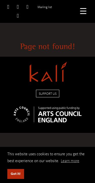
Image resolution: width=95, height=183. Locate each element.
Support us (47, 94)
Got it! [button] (16, 174)
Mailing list (44, 7)
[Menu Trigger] (83, 11)
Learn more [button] (70, 160)
